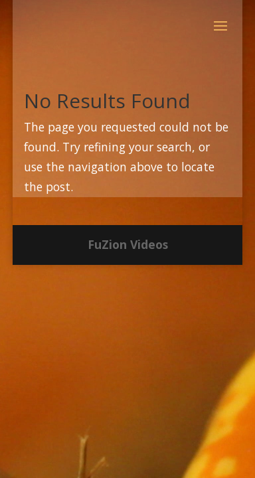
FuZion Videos (128, 244)
